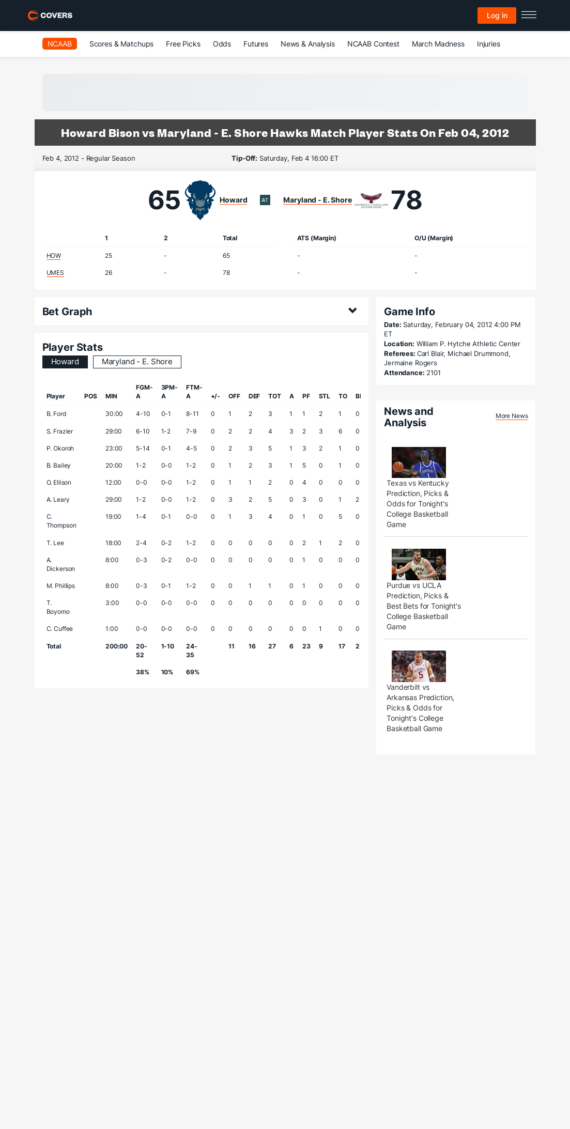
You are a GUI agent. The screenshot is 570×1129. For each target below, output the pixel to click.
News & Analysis (308, 43)
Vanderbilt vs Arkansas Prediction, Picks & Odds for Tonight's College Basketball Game (420, 708)
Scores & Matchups (121, 43)
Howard (233, 199)
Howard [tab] (65, 361)
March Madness (438, 43)
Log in (497, 15)
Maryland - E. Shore (317, 199)
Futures (255, 43)
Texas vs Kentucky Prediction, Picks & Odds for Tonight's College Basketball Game (418, 503)
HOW (54, 255)
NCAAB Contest (373, 43)
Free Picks (183, 43)
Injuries (488, 43)
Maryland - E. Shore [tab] (137, 361)
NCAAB (60, 43)
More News (512, 416)
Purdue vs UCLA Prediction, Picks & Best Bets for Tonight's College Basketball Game (424, 606)
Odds (222, 43)
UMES (55, 272)
